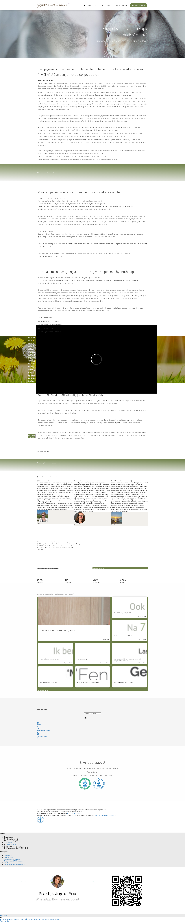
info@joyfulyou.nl (11, 844)
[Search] (85, 718)
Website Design (32, 919)
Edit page (4, 919)
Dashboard (13, 919)
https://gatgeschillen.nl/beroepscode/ (105, 815)
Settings (22, 919)
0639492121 (10, 843)
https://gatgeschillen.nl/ (74, 813)
